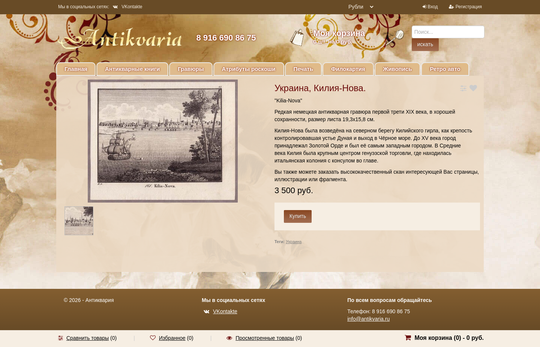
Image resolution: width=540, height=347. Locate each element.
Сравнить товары (87, 338)
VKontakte (127, 6)
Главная (75, 69)
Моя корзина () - (449, 338)
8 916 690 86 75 (226, 37)
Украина (294, 241)
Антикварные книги (132, 69)
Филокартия (348, 69)
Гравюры (191, 69)
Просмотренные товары (265, 338)
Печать (303, 69)
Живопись (397, 69)
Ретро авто (445, 69)
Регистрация (469, 6)
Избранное (172, 338)
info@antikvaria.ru (368, 319)
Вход (433, 6)
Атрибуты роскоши (249, 69)
